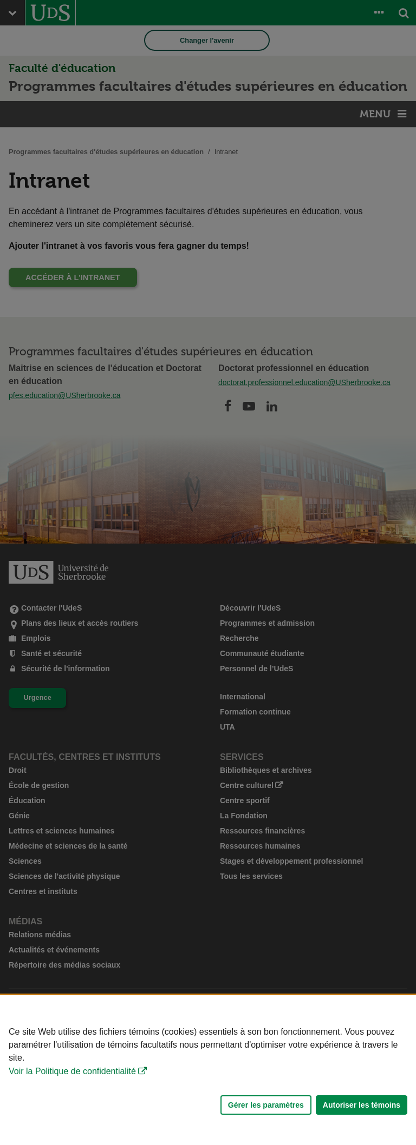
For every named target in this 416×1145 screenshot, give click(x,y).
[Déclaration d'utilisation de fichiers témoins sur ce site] (208, 1070)
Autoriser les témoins (361, 1105)
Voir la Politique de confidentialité (72, 1071)
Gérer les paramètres (266, 1105)
